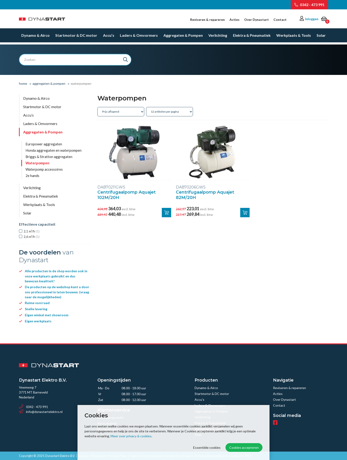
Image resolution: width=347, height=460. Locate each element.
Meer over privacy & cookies (131, 436)
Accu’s (108, 37)
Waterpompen (37, 163)
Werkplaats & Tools (293, 37)
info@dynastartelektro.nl (41, 412)
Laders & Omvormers (139, 37)
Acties (234, 20)
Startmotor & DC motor (76, 37)
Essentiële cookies (207, 447)
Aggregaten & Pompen (183, 37)
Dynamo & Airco (35, 37)
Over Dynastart (256, 20)
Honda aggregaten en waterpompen (53, 150)
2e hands (32, 175)
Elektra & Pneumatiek (252, 37)
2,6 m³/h (32, 237)
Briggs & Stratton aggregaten (49, 157)
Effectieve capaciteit (37, 224)
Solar (321, 37)
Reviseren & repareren (207, 20)
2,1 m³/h (32, 231)
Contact (280, 20)
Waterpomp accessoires (44, 169)
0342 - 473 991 (309, 4)
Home (23, 83)
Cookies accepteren (244, 447)
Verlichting (217, 37)
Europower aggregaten (44, 144)
